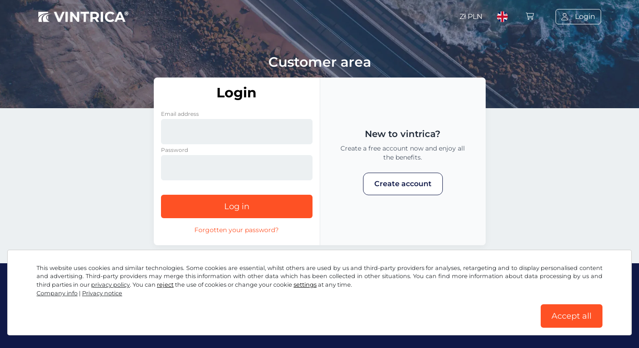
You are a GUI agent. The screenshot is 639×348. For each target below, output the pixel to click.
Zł (471, 16)
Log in (236, 206)
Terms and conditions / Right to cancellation (118, 324)
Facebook (61, 304)
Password (174, 150)
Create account (403, 183)
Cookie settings (287, 324)
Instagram (112, 304)
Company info (346, 324)
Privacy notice (228, 324)
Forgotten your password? (236, 230)
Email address (180, 113)
